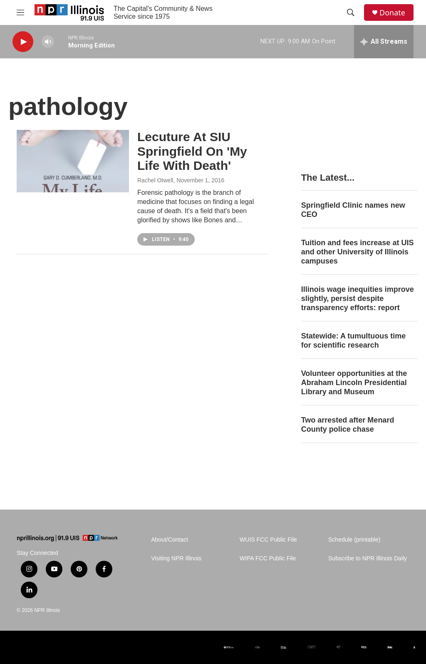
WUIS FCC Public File (268, 540)
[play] (23, 42)
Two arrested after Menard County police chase (347, 424)
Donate (392, 12)
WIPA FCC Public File (268, 558)
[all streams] (384, 41)
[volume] (48, 41)
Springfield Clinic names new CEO (353, 210)
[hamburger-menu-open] (20, 12)
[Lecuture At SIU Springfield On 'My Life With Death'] (73, 161)
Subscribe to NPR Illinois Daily (367, 558)
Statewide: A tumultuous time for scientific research (353, 340)
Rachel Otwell (155, 180)
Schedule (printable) (354, 540)
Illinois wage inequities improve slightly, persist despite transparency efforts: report (357, 298)
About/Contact (169, 540)
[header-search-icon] (351, 12)
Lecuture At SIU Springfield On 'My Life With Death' (192, 151)
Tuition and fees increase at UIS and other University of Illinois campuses (357, 252)
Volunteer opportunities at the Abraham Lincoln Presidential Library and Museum (354, 382)
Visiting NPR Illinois (176, 558)
